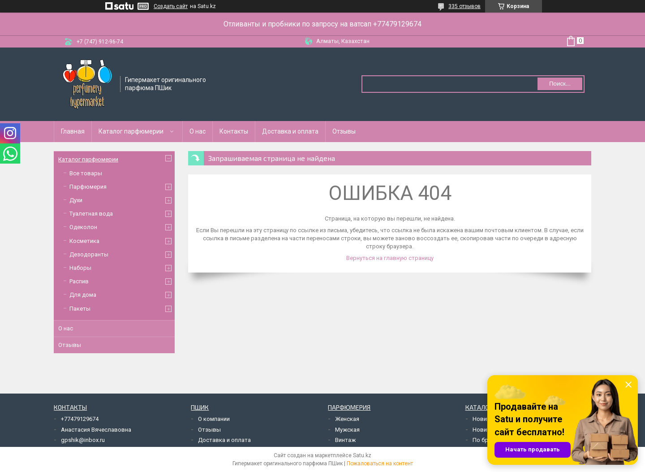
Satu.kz (362, 455)
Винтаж (345, 440)
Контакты (233, 131)
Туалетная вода (91, 213)
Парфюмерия (88, 186)
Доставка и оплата (290, 131)
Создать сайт (171, 6)
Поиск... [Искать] (560, 83)
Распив (79, 281)
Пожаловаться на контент (380, 463)
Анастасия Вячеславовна (96, 429)
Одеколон (83, 227)
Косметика (84, 241)
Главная (73, 131)
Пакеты (79, 308)
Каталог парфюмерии (131, 131)
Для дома (82, 294)
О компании (214, 419)
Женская (347, 419)
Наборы (80, 267)
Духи (75, 200)
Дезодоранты (88, 254)
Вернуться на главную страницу (390, 258)
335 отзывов (464, 6)
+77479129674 (80, 419)
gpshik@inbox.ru (83, 440)
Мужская (347, 429)
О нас (197, 131)
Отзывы (344, 131)
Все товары (85, 173)
